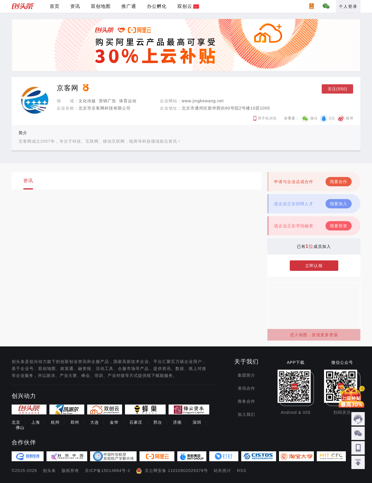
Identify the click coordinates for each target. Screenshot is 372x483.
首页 (55, 6)
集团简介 (246, 375)
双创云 (184, 6)
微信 (314, 118)
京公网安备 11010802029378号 (176, 470)
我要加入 (338, 203)
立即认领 (314, 265)
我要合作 (338, 181)
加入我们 (246, 414)
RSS (241, 470)
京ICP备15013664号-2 (107, 470)
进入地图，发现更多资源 (314, 334)
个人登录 (348, 6)
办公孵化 (157, 6)
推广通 (128, 6)
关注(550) (337, 89)
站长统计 (222, 470)
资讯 (75, 6)
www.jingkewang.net (203, 101)
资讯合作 (246, 388)
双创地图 (101, 6)
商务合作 (246, 401)
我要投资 (338, 225)
